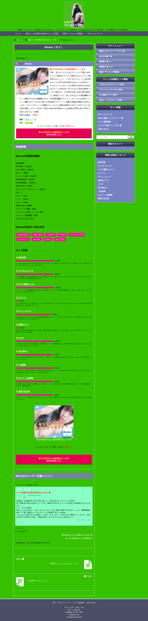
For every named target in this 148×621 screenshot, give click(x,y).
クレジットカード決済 (76, 234)
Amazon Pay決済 (23, 234)
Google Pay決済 (37, 234)
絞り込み (27, 489)
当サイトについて (94, 34)
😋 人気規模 (21, 365)
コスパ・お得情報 (105, 195)
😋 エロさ (20, 338)
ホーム (18, 34)
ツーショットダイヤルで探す (111, 90)
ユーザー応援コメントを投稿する (79, 538)
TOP (53, 603)
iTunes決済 (51, 234)
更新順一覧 (106, 67)
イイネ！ (21, 523)
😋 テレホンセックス (24, 271)
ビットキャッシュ (23, 239)
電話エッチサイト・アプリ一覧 (112, 51)
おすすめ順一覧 (105, 56)
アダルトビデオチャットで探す (112, 84)
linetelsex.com (74, 615)
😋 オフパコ (21, 298)
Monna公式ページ (54, 133)
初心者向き (102, 188)
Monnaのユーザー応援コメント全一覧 (77, 535)
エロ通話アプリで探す (108, 95)
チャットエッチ (104, 177)
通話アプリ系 (30, 119)
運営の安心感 (103, 198)
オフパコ (101, 173)
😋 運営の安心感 (23, 391)
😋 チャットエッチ (23, 311)
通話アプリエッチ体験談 (73, 34)
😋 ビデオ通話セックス (25, 284)
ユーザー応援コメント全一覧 (110, 125)
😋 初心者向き (22, 351)
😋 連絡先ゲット (23, 324)
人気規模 (101, 191)
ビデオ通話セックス (106, 169)
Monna (28, 64)
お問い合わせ (103, 129)
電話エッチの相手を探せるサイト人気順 (42, 34)
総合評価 (101, 162)
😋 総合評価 (21, 257)
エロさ (100, 184)
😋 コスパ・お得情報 (24, 378)
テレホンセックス (105, 166)
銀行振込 (47, 239)
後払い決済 (36, 239)
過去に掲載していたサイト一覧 (110, 118)
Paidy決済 (62, 234)
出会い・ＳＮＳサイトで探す (111, 100)
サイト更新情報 (104, 122)
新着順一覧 (105, 62)
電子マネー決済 (60, 239)
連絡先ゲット (103, 180)
